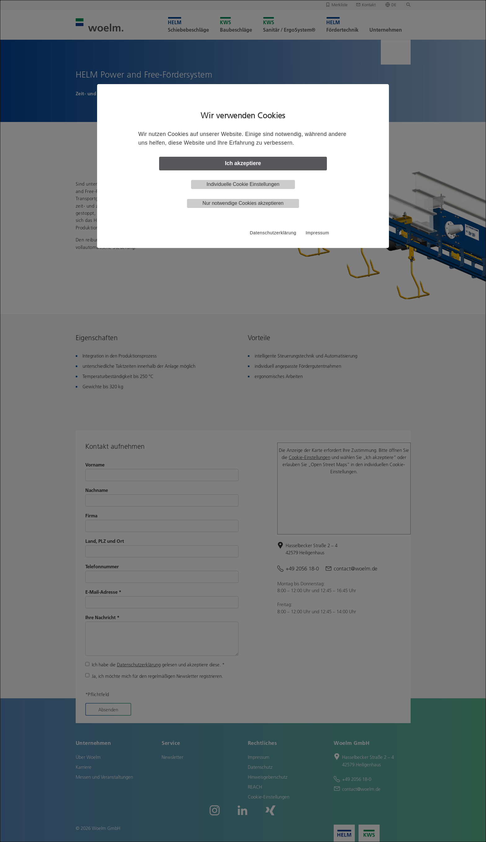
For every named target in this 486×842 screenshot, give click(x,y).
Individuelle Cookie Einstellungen (243, 184)
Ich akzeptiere (243, 163)
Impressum (317, 232)
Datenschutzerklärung (273, 232)
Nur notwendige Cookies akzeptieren (243, 203)
